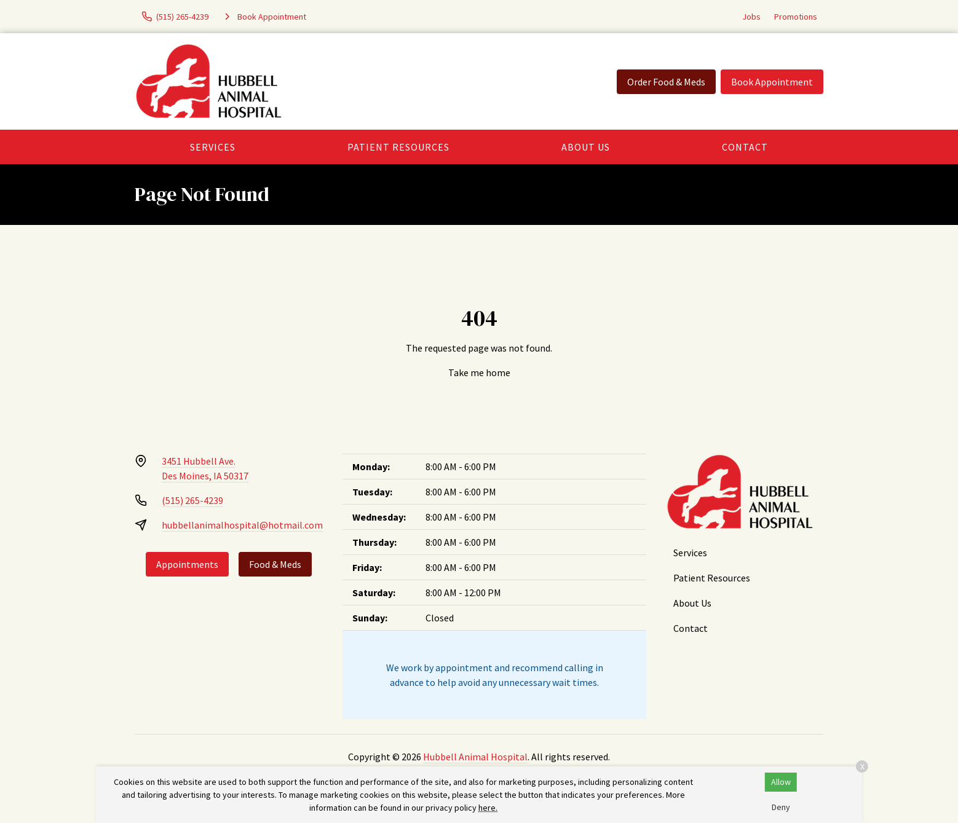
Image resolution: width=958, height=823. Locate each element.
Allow (781, 781)
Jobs (751, 16)
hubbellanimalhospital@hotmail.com (242, 525)
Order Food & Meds (666, 82)
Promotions (795, 16)
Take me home (479, 372)
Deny (781, 807)
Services (213, 147)
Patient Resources (398, 147)
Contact (745, 147)
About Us (585, 147)
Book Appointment (772, 82)
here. (487, 807)
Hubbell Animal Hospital (475, 756)
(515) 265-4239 (192, 500)
